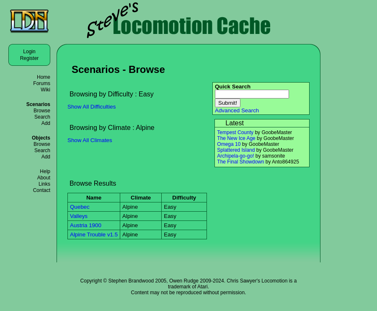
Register (29, 58)
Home (43, 77)
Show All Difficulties (91, 107)
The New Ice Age (236, 138)
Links (44, 184)
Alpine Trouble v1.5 (94, 234)
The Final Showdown (240, 162)
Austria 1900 (85, 225)
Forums (41, 83)
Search (42, 117)
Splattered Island (236, 150)
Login (29, 51)
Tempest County (235, 132)
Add (45, 123)
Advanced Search (237, 110)
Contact (41, 190)
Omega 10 (228, 144)
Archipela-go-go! (235, 156)
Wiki (45, 90)
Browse (42, 111)
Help (45, 171)
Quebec (80, 207)
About (43, 178)
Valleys (79, 216)
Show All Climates (89, 140)
